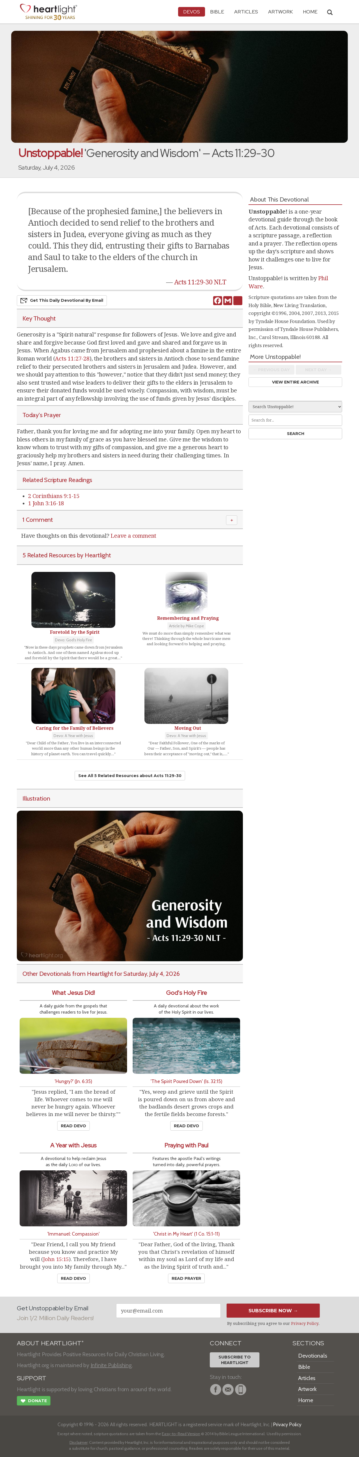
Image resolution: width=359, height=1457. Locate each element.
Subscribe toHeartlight (234, 1360)
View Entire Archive (295, 382)
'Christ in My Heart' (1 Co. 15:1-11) (186, 1234)
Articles (246, 11)
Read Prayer (186, 1278)
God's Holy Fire (186, 993)
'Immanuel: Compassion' (73, 1234)
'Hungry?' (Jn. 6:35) (73, 1081)
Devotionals (312, 1355)
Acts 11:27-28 (72, 358)
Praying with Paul (186, 1145)
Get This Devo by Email (61, 300)
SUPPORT (31, 1378)
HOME (310, 11)
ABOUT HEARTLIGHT (50, 1343)
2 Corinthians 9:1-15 (53, 496)
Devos (191, 11)
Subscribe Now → (273, 1310)
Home (305, 1400)
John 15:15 (56, 1259)
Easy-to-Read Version (181, 1433)
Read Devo (73, 1125)
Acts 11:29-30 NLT (200, 282)
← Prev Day (271, 370)
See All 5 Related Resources (129, 775)
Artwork (280, 11)
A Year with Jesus (73, 1145)
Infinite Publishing (111, 1365)
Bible (217, 11)
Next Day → (318, 369)
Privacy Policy (304, 1323)
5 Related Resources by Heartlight (66, 555)
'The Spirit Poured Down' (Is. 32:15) (186, 1081)
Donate (33, 1401)
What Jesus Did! (73, 993)
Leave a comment (133, 535)
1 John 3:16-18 (46, 503)
